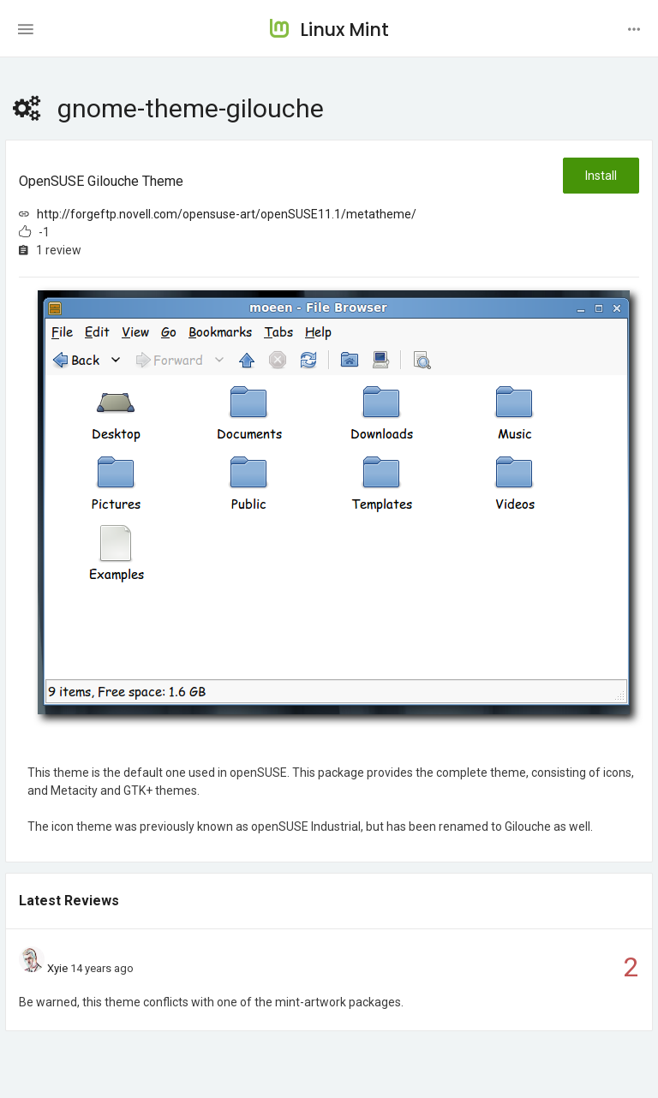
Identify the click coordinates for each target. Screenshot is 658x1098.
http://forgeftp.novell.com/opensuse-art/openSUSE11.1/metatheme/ (226, 214)
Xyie (57, 968)
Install (601, 175)
